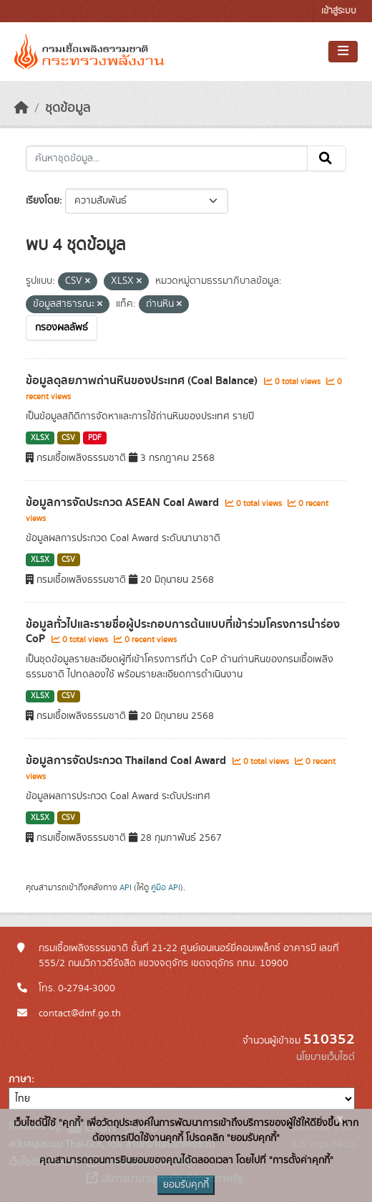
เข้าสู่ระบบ (338, 11)
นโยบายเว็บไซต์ (325, 1057)
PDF (95, 438)
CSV (68, 438)
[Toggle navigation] (343, 51)
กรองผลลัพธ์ (61, 327)
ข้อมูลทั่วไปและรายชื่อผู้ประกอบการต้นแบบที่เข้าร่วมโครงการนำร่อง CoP (183, 632)
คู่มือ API (165, 887)
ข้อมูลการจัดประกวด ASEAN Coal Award (124, 502)
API (125, 887)
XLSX (40, 438)
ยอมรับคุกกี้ (186, 1185)
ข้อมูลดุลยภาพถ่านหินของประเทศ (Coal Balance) (143, 380)
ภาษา (20, 1079)
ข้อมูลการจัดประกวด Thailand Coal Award (127, 760)
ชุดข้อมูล (67, 108)
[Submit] (326, 158)
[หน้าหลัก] (21, 108)
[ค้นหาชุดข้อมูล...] (167, 158)
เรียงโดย (42, 201)
